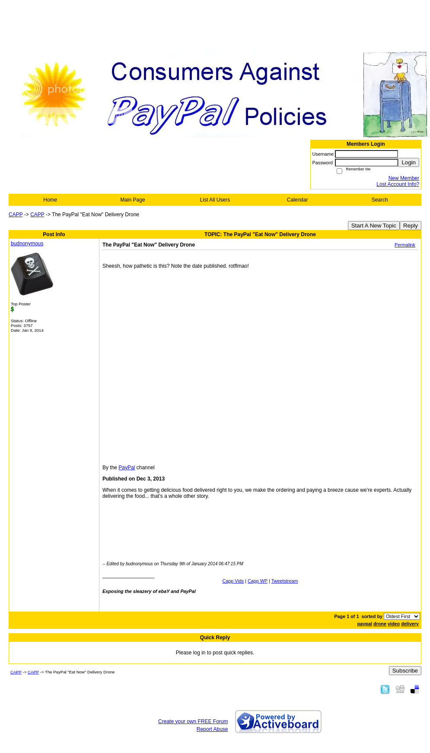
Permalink (405, 244)
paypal (364, 623)
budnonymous (27, 243)
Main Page (132, 200)
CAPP (15, 214)
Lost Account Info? (397, 184)
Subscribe (405, 670)
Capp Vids (233, 580)
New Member (404, 178)
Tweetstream (284, 580)
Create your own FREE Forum (193, 721)
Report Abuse (212, 729)
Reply (410, 225)
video (394, 623)
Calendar (297, 200)
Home (50, 200)
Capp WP (258, 580)
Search (380, 200)
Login (408, 162)
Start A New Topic (373, 225)
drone (379, 623)
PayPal (126, 468)
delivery (410, 623)
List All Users (215, 200)
